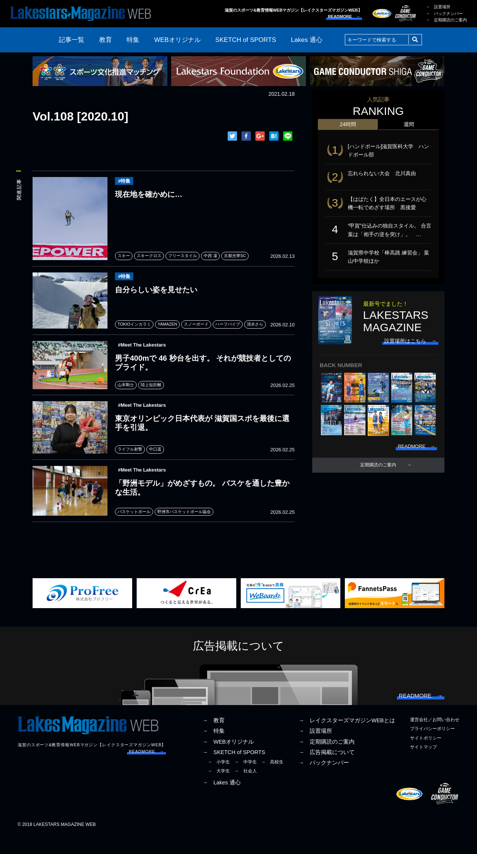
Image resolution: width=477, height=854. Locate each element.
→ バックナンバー (444, 13)
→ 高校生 (272, 780)
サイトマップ (423, 765)
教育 (105, 39)
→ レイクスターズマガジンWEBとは (346, 739)
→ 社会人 (245, 789)
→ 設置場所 (438, 6)
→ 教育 (213, 739)
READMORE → (344, 16)
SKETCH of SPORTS (245, 39)
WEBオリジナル (177, 39)
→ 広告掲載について (326, 770)
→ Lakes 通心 (221, 801)
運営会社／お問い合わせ (434, 738)
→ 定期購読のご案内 (446, 20)
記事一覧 (71, 39)
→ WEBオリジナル (228, 760)
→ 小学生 (218, 780)
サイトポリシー (425, 756)
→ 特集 (213, 749)
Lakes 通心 (306, 39)
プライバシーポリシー (432, 747)
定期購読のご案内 (378, 474)
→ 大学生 (218, 789)
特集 (133, 39)
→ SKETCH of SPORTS (233, 770)
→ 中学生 (245, 780)
